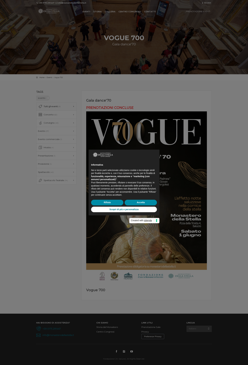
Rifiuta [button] (107, 202)
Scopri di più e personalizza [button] (124, 209)
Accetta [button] (141, 202)
